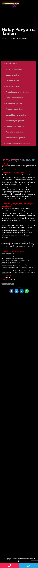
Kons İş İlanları (9, 63)
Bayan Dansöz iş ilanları (13, 126)
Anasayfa (5, 38)
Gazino (10, 166)
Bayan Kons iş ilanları (11, 103)
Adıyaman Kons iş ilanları (13, 138)
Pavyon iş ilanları (10, 81)
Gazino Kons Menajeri (12, 98)
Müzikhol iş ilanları (10, 86)
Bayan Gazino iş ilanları (12, 109)
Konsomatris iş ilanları (12, 69)
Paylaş (19, 288)
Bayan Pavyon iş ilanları (13, 120)
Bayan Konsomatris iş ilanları (15, 92)
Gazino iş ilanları (10, 75)
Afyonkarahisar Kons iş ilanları (15, 143)
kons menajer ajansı (13, 175)
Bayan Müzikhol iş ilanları (13, 115)
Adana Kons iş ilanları (12, 132)
